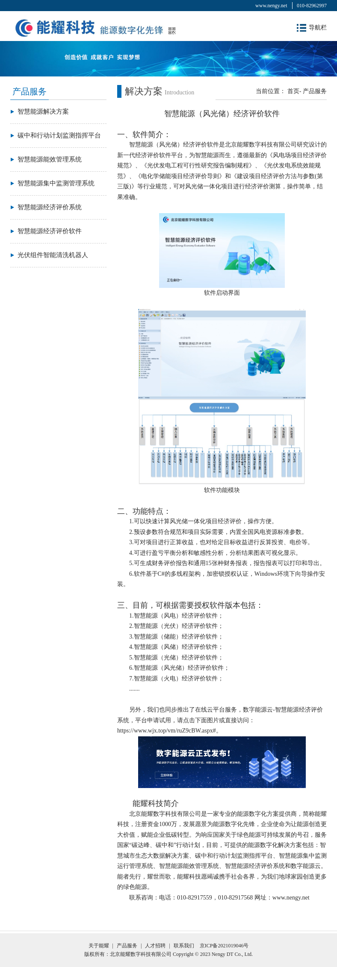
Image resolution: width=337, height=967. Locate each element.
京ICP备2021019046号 (224, 946)
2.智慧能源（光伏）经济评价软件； (176, 626)
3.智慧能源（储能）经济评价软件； (176, 636)
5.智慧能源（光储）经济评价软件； (176, 657)
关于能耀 (99, 946)
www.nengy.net (271, 6)
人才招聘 (155, 946)
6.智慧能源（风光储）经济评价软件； (179, 668)
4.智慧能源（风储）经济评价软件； (176, 647)
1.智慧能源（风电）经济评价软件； (176, 615)
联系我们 (184, 946)
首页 (293, 91)
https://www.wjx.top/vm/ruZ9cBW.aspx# (166, 730)
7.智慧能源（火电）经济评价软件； (176, 678)
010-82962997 (312, 6)
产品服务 (315, 91)
